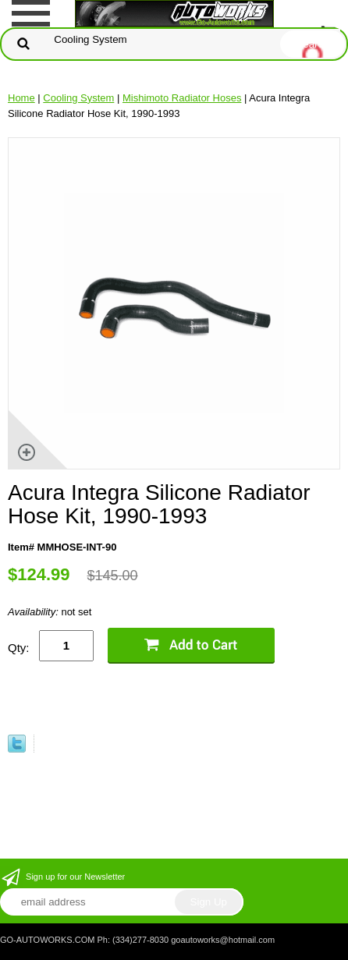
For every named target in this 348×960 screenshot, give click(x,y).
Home (21, 98)
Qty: (19, 647)
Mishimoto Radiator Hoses (182, 98)
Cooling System (78, 98)
